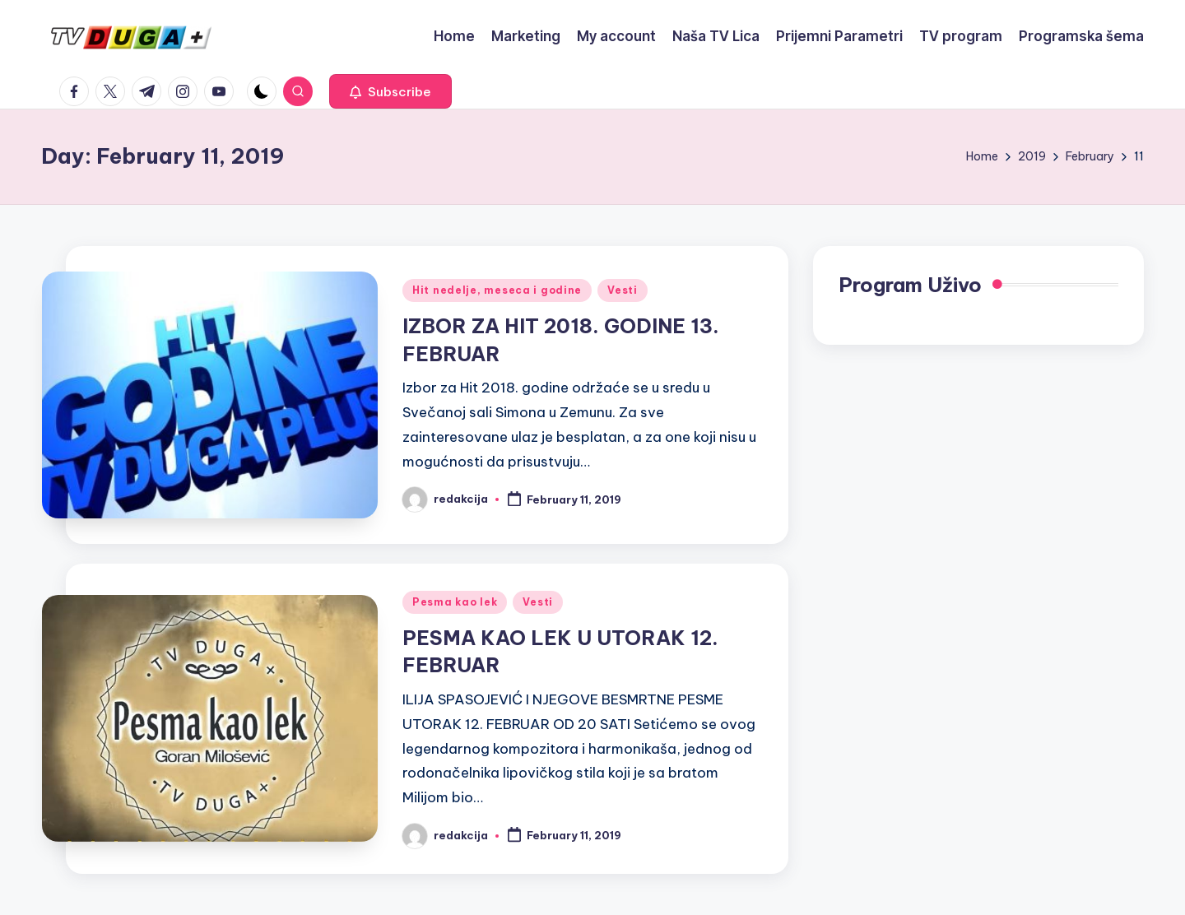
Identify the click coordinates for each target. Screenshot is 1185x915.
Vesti (622, 290)
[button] (390, 91)
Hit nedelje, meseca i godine (497, 290)
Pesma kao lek (454, 602)
